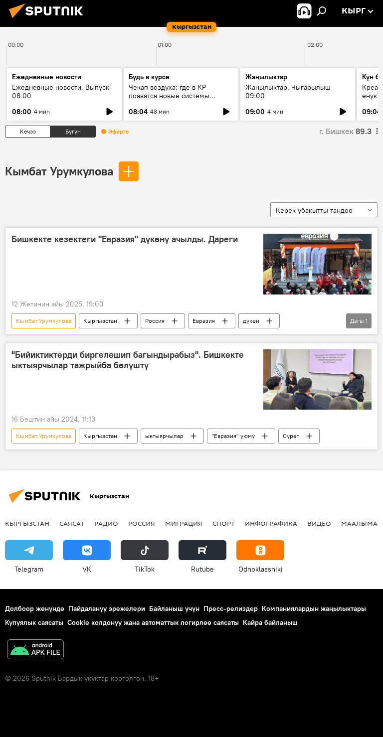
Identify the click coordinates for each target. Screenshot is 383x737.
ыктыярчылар (164, 436)
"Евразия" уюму (233, 436)
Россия (155, 320)
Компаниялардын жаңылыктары (314, 608)
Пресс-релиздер (230, 608)
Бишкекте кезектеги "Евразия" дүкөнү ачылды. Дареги (124, 239)
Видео (319, 523)
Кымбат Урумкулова (59, 170)
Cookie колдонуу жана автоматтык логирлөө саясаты (153, 622)
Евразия (203, 320)
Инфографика (271, 523)
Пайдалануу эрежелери (106, 608)
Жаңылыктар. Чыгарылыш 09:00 (288, 91)
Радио (106, 523)
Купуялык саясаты (34, 622)
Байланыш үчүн (174, 608)
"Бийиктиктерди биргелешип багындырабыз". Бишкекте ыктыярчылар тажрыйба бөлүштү (127, 360)
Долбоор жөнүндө (34, 608)
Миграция (183, 523)
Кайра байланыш (270, 622)
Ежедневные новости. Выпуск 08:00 (60, 91)
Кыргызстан (100, 320)
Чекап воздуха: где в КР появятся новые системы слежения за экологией (169, 96)
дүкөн (251, 320)
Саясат (71, 523)
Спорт (223, 523)
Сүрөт (291, 436)
